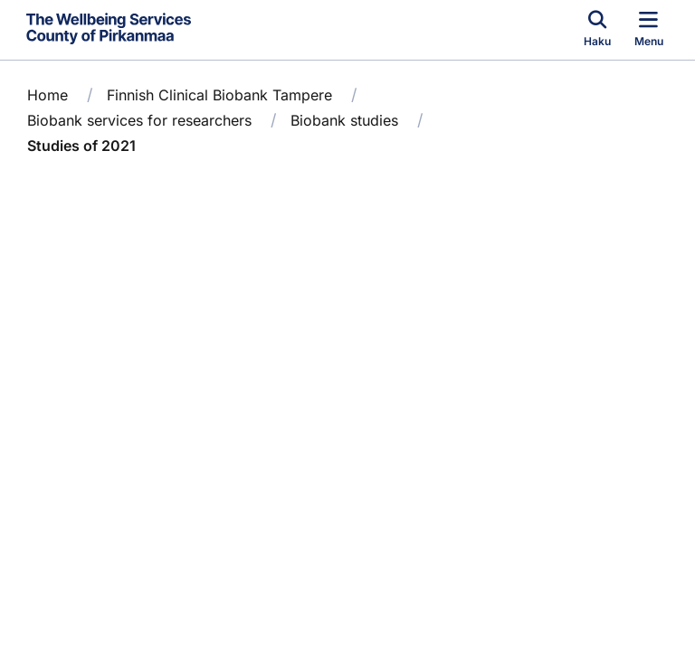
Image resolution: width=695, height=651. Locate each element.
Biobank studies (344, 120)
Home (47, 95)
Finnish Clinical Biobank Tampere (219, 95)
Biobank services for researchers (139, 120)
